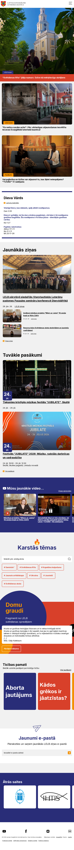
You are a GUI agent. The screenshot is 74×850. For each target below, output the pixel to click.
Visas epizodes (64, 491)
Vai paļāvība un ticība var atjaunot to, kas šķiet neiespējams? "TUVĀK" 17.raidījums (33, 180)
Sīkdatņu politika (32, 840)
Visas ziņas (9, 341)
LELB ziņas (8, 72)
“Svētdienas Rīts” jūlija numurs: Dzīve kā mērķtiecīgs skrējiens (33, 77)
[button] (70, 3)
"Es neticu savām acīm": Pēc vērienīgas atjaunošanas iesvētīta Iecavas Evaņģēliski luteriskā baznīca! (34, 128)
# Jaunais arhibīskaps (14, 575)
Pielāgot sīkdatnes (43, 840)
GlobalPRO (59, 837)
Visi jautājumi (65, 670)
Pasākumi (8, 175)
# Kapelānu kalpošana (51, 567)
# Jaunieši (48, 575)
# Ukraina (33, 575)
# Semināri (9, 567)
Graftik (70, 837)
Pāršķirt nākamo (11, 649)
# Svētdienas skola (12, 584)
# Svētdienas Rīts (28, 567)
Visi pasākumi (9, 471)
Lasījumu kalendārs (12, 203)
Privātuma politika (7, 840)
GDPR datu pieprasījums (20, 840)
